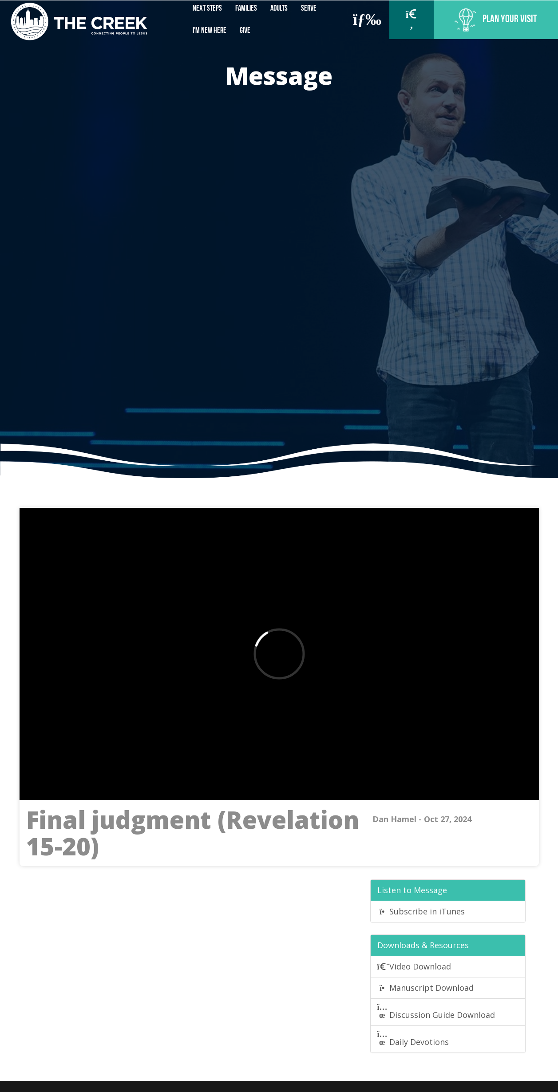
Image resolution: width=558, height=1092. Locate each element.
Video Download (414, 966)
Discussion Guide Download (436, 1011)
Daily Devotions (413, 1038)
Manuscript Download (425, 987)
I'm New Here (209, 31)
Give (245, 31)
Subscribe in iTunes (421, 911)
